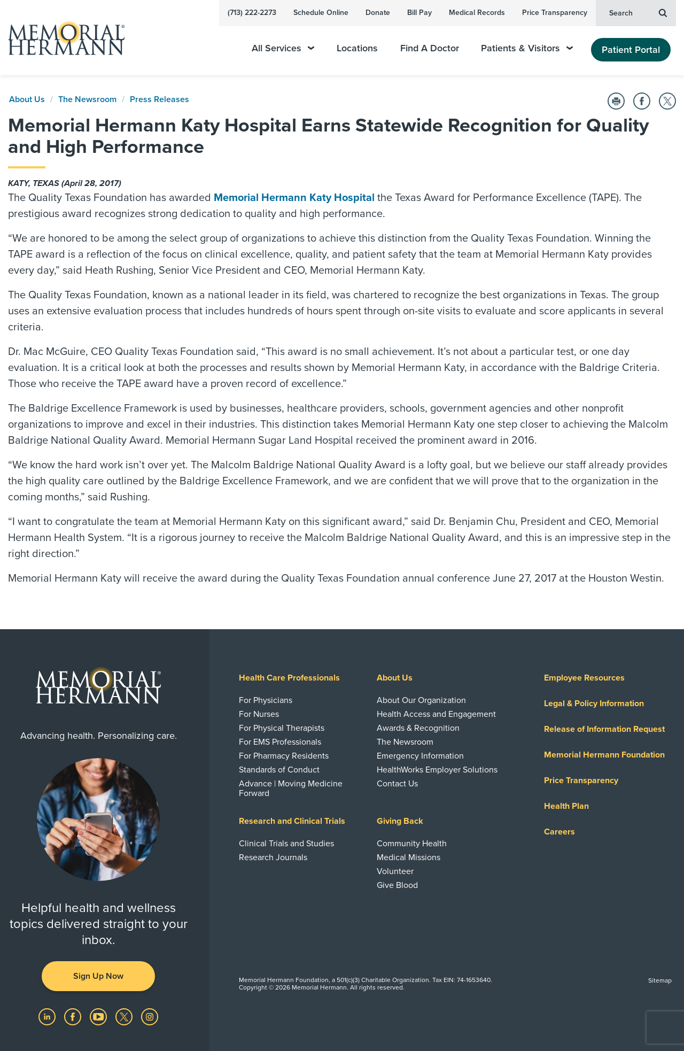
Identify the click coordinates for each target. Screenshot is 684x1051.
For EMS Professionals (280, 742)
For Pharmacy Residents (284, 756)
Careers (559, 831)
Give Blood (397, 885)
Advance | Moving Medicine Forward (291, 788)
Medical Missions (408, 857)
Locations (357, 48)
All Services (283, 48)
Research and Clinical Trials (292, 821)
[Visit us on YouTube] (99, 1016)
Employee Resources (584, 678)
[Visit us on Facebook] (73, 1016)
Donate (378, 12)
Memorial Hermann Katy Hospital (294, 197)
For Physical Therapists (281, 728)
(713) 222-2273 (252, 12)
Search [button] (638, 12)
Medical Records (477, 12)
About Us (27, 99)
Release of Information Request (604, 729)
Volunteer (395, 871)
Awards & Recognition (418, 728)
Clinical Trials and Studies (286, 843)
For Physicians (265, 700)
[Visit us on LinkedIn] (48, 1016)
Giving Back (400, 821)
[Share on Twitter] (667, 101)
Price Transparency (554, 12)
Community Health (412, 843)
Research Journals (273, 857)
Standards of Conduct (279, 770)
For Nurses (259, 714)
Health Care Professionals (289, 678)
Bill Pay (419, 12)
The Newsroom (87, 99)
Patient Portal (631, 50)
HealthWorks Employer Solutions (437, 770)
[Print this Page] (616, 101)
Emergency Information (420, 756)
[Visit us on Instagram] (149, 1016)
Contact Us (397, 784)
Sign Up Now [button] (98, 976)
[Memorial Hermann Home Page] (61, 37)
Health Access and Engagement (436, 714)
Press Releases (159, 99)
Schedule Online (320, 12)
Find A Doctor (429, 48)
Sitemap (660, 980)
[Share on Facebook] (641, 101)
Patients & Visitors (527, 48)
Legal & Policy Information (594, 703)
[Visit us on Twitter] (125, 1016)
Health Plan (566, 806)
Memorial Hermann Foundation (604, 754)
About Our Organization (421, 700)
